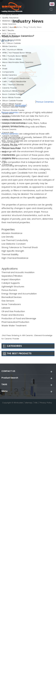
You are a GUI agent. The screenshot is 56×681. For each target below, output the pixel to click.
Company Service (10, 14)
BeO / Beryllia (8, 30)
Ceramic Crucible (10, 145)
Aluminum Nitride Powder (13, 91)
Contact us (7, 164)
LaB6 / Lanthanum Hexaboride (15, 78)
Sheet (4, 68)
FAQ (4, 161)
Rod (4, 65)
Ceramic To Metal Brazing (13, 123)
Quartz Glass (7, 113)
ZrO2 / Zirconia (9, 33)
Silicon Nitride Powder (11, 104)
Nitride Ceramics (9, 46)
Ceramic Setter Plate (11, 148)
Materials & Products (11, 21)
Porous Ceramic (9, 129)
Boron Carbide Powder (12, 94)
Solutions (6, 116)
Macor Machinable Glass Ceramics (17, 62)
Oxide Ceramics (9, 24)
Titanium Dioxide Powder (13, 110)
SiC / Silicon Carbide (11, 43)
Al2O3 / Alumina (9, 27)
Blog (4, 151)
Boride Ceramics (9, 75)
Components (8, 72)
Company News (9, 158)
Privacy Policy (46, 402)
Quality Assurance (10, 17)
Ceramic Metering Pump (13, 126)
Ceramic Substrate (10, 135)
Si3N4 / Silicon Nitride (11, 59)
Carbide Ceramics (10, 36)
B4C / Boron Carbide (11, 40)
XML (36, 402)
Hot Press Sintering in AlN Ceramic (18, 335)
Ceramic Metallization (11, 120)
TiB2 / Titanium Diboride (13, 84)
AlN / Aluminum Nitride (12, 49)
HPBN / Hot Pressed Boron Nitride (16, 52)
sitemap (28, 402)
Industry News (8, 155)
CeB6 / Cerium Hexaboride (14, 81)
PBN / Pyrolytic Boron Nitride (14, 56)
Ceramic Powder (9, 88)
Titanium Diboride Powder (13, 107)
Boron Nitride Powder (11, 97)
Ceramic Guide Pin (10, 142)
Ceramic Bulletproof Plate (13, 139)
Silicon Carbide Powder (12, 100)
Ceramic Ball (7, 132)
